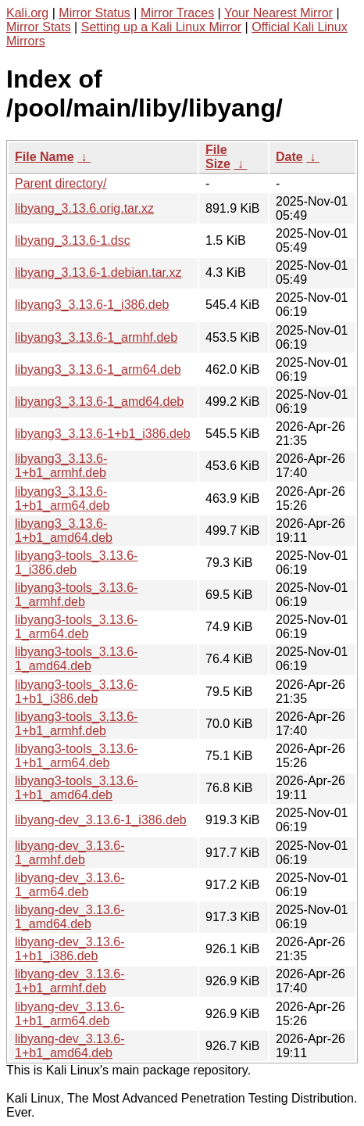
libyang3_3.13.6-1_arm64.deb (98, 369)
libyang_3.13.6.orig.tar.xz (84, 208)
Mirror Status (94, 13)
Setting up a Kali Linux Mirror (161, 27)
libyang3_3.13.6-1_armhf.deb (96, 337)
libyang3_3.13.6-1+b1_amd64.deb (63, 530)
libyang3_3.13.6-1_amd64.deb (99, 401)
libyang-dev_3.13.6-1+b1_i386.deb (70, 949)
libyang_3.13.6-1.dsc (72, 240)
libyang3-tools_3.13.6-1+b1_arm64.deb (76, 755)
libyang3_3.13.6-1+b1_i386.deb (103, 433)
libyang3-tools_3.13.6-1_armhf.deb (76, 594)
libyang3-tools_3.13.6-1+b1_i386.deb (76, 691)
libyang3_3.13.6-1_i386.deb (92, 304)
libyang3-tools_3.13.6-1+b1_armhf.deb (76, 723)
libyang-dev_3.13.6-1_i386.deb (101, 820)
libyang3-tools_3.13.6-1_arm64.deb (76, 626)
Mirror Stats (38, 27)
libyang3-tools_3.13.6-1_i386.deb (76, 562)
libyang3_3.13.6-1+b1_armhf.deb (61, 465)
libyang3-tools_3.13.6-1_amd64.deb (76, 658)
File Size (217, 156)
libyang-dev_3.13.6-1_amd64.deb (70, 917)
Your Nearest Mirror (278, 13)
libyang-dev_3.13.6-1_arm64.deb (70, 884)
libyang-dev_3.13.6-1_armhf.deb (70, 852)
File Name (44, 156)
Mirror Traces (177, 13)
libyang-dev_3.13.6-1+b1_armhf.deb (70, 981)
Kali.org (27, 13)
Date (289, 156)
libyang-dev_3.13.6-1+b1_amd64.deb (70, 1046)
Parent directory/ (60, 183)
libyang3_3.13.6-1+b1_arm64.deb (62, 498)
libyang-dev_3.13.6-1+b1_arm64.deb (70, 1013)
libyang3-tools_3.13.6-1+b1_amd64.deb (76, 787)
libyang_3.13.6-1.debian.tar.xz (98, 272)
